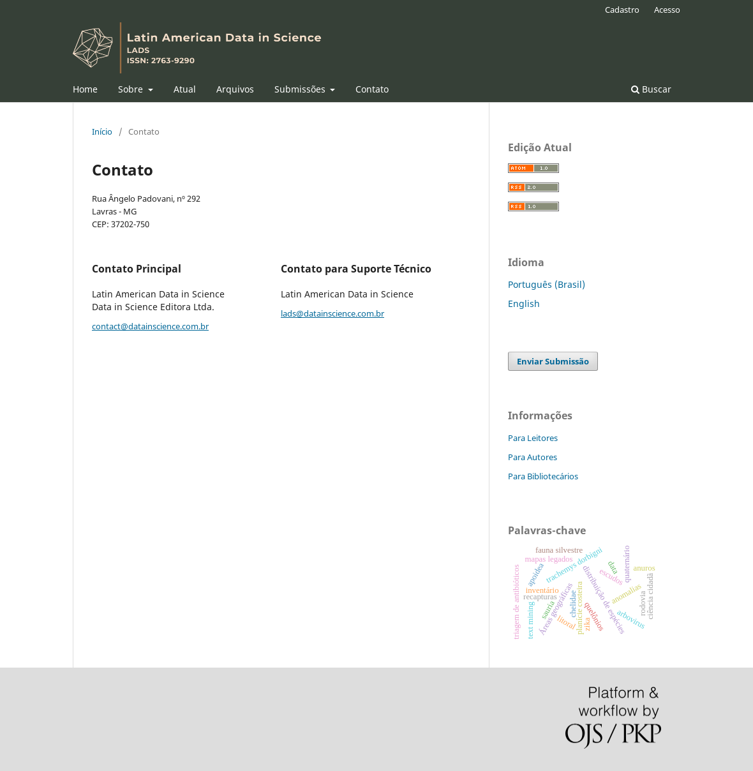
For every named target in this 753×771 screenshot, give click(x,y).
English (524, 303)
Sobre (131, 89)
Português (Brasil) (546, 284)
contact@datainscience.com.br (150, 326)
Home (85, 89)
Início (102, 131)
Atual (185, 89)
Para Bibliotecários (543, 476)
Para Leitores (533, 438)
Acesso (667, 9)
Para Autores (532, 457)
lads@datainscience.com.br (332, 313)
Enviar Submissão (553, 361)
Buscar (651, 89)
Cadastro (622, 9)
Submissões (301, 89)
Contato (372, 89)
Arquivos (235, 89)
